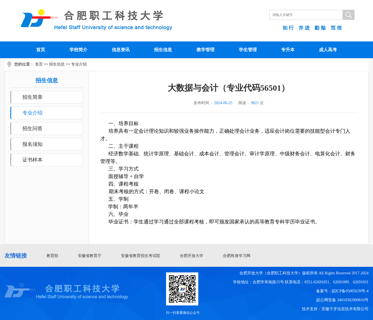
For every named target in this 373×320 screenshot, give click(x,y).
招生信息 (163, 49)
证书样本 (32, 160)
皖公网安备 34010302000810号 (342, 300)
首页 (40, 49)
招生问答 (32, 128)
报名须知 (32, 144)
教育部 (52, 256)
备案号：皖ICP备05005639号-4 (342, 291)
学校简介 (78, 49)
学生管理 (248, 49)
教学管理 (206, 49)
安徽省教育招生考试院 (140, 256)
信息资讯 (121, 49)
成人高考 (328, 49)
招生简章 (32, 97)
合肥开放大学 (191, 256)
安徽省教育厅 (89, 256)
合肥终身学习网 (236, 256)
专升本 (288, 49)
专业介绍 (79, 64)
